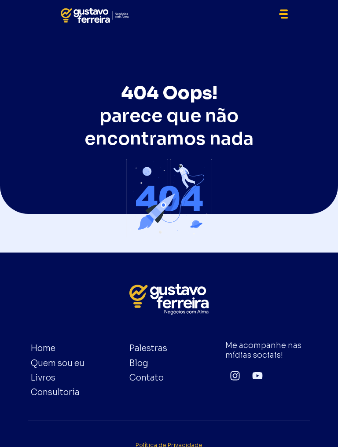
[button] (283, 15)
